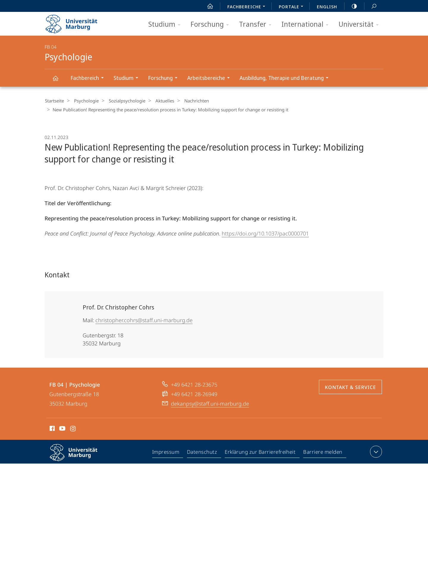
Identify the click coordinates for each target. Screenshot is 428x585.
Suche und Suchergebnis (370, 6)
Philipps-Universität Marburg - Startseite (76, 22)
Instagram (73, 429)
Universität (361, 24)
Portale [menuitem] (292, 7)
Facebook (51, 429)
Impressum (166, 452)
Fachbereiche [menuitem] (247, 7)
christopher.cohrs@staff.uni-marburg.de (144, 319)
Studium (166, 24)
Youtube (61, 429)
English (327, 7)
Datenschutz (202, 452)
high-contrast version (351, 6)
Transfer (257, 24)
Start (206, 6)
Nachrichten (186, 101)
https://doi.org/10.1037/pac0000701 (265, 232)
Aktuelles (157, 101)
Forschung (212, 24)
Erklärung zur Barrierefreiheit (260, 452)
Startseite (54, 101)
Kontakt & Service (350, 386)
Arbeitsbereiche (210, 78)
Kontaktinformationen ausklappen (375, 451)
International (306, 24)
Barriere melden (323, 452)
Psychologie (59, 81)
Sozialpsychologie (122, 101)
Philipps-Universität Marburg (79, 457)
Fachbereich (89, 78)
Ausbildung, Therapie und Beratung (286, 78)
